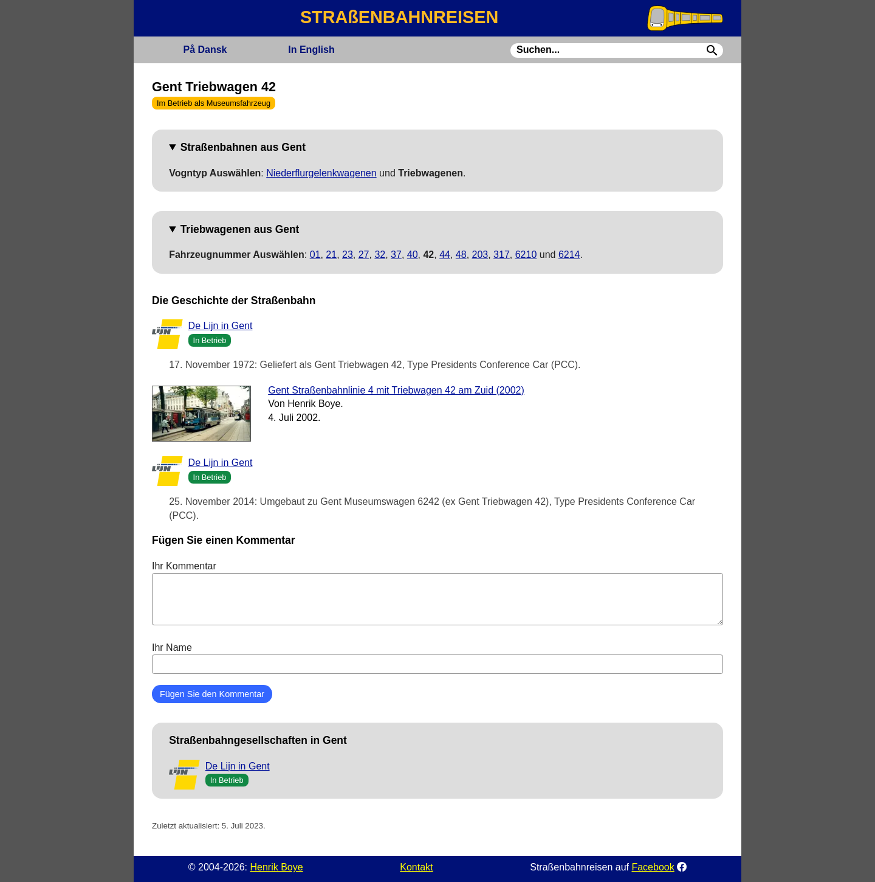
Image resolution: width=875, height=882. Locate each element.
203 (480, 254)
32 (379, 254)
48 (461, 254)
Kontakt (416, 867)
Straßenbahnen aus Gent (243, 147)
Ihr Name (437, 658)
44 (444, 254)
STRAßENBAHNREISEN (399, 17)
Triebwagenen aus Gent (240, 229)
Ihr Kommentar (437, 593)
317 (501, 254)
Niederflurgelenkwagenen (321, 173)
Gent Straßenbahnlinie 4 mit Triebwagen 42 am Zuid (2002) (396, 390)
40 (412, 254)
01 (315, 254)
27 (364, 254)
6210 (526, 254)
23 (347, 254)
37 (396, 254)
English (311, 49)
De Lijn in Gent (220, 326)
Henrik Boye (276, 867)
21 (331, 254)
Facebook (652, 867)
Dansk (205, 49)
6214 (569, 254)
